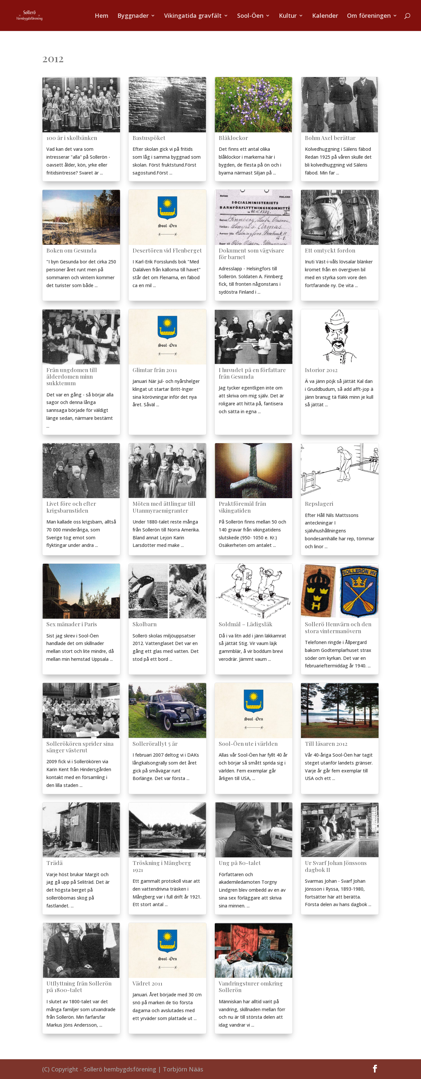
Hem (102, 16)
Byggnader (133, 16)
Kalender (325, 16)
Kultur (288, 16)
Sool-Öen (250, 16)
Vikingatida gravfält (193, 16)
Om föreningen (369, 16)
